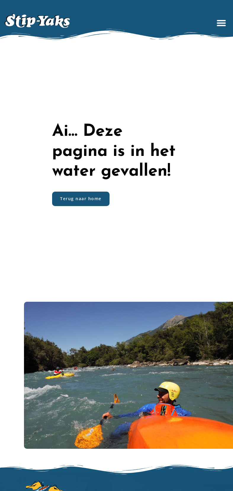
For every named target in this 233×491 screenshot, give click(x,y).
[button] (221, 22)
